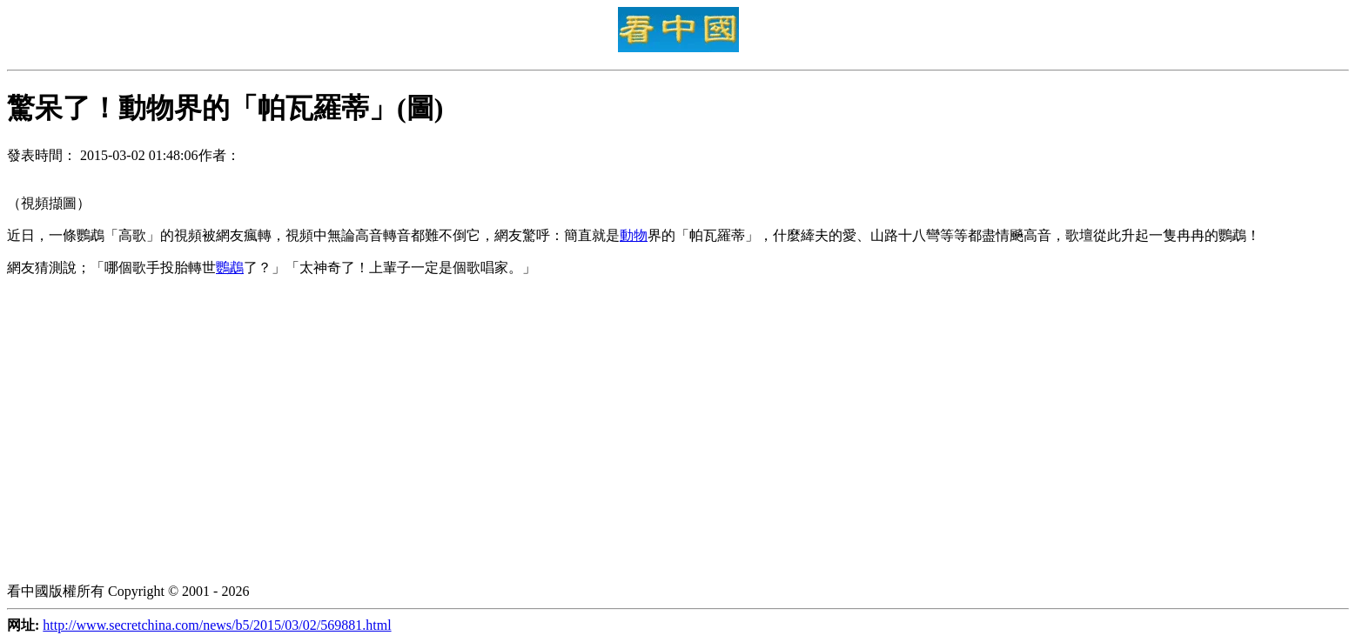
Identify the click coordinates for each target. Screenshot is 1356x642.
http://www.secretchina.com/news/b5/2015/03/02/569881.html (217, 625)
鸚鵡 (230, 267)
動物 (634, 235)
